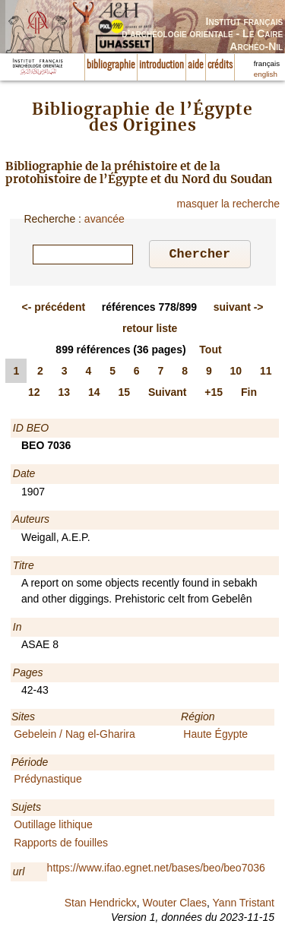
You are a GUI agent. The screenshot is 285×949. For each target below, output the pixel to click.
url (19, 874)
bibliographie (111, 65)
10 (236, 373)
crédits (220, 65)
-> (239, 309)
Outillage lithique (53, 827)
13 (64, 394)
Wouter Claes (174, 905)
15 (124, 394)
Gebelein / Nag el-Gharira (74, 736)
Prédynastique (48, 781)
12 (34, 394)
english (265, 74)
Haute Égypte (215, 736)
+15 (213, 394)
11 (266, 373)
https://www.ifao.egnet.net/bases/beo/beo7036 (156, 870)
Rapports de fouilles (61, 845)
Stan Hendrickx (101, 905)
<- (53, 309)
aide (196, 65)
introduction (161, 65)
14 (94, 394)
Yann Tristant (243, 905)
